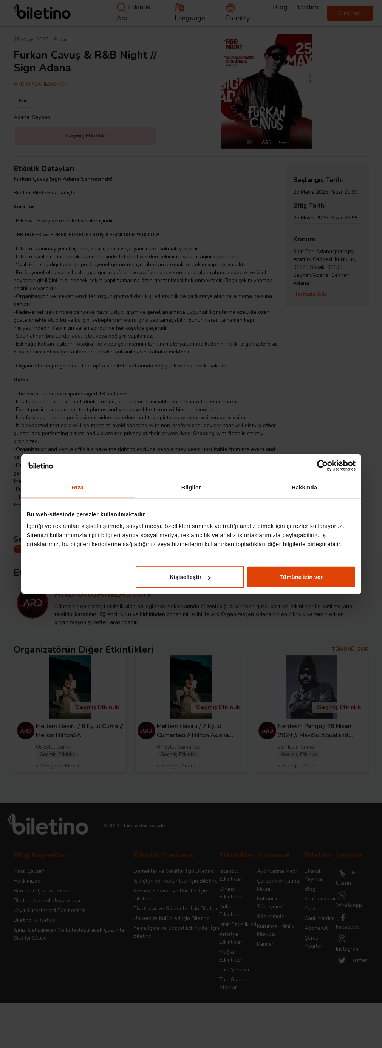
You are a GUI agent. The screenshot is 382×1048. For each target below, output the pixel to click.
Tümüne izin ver (301, 577)
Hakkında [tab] (304, 487)
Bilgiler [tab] (191, 487)
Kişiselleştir (190, 577)
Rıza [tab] (78, 487)
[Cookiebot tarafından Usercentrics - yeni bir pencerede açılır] (322, 465)
